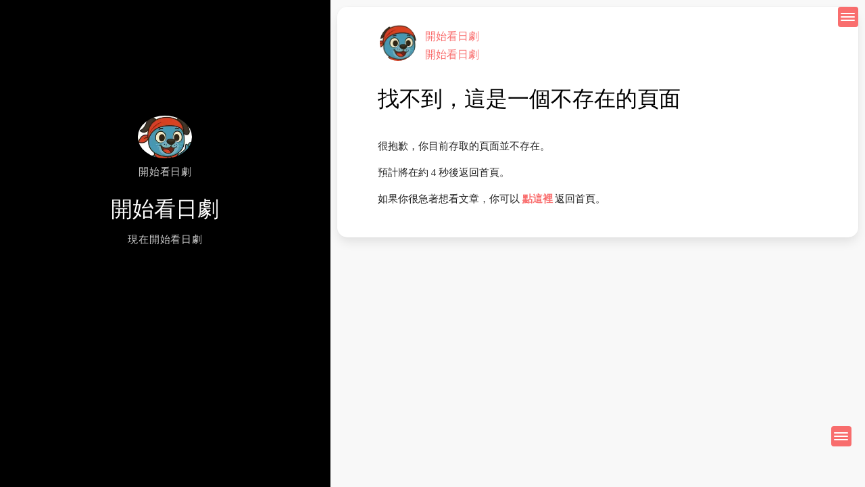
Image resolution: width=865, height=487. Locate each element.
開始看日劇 (452, 36)
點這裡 (537, 198)
